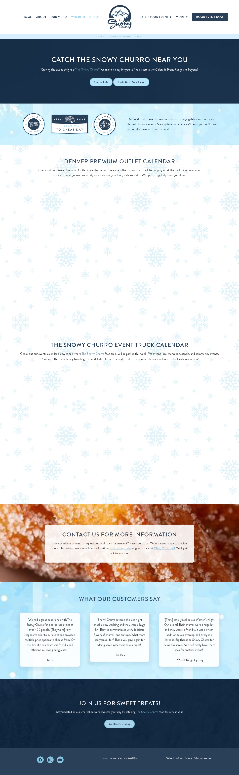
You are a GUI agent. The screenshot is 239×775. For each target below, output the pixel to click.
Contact (128, 758)
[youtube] (60, 759)
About (41, 17)
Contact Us (101, 82)
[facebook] (40, 759)
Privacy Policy (115, 758)
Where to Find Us (85, 17)
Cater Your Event (155, 17)
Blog (135, 758)
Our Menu (58, 17)
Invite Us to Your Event (131, 82)
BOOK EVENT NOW (210, 17)
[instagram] (50, 759)
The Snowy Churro (93, 353)
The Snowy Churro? (88, 69)
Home (27, 17)
